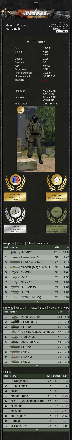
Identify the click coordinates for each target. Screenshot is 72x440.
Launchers (41, 243)
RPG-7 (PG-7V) (25, 297)
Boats (43, 307)
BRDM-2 (21, 356)
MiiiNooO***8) (19, 425)
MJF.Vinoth (13, 28)
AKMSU (20, 272)
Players (22, 25)
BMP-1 (20, 351)
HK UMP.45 (23, 287)
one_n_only (18, 415)
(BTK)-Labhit (18, 385)
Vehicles (8, 307)
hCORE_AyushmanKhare (27, 400)
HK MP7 (20, 252)
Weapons (9, 243)
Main (9, 25)
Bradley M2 (22, 336)
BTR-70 (20, 346)
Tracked (32, 307)
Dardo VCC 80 (25, 317)
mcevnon (16, 410)
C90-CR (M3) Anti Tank (30, 267)
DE (58, 29)
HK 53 (19, 292)
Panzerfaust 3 (24, 257)
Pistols (20, 243)
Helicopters (55, 307)
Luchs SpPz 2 (24, 341)
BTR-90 (20, 326)
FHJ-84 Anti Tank (26, 262)
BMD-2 (20, 361)
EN (54, 29)
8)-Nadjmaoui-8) (21, 380)
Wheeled (21, 307)
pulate (14, 390)
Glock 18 (21, 282)
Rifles (30, 243)
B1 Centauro (23, 322)
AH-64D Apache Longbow (32, 331)
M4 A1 (19, 277)
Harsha (15, 420)
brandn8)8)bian (20, 395)
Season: (65, 29)
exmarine (16, 405)
